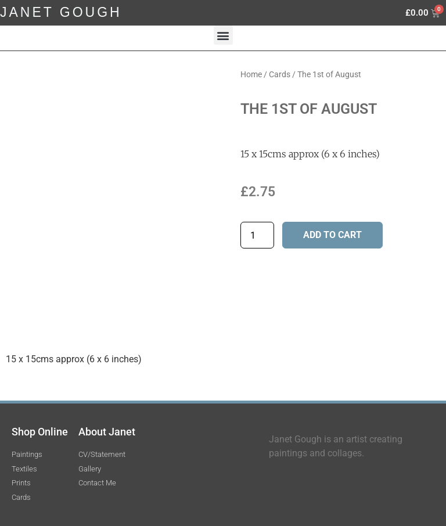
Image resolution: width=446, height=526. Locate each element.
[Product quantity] (257, 235)
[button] (223, 35)
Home (251, 74)
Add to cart (332, 234)
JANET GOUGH (61, 12)
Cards (279, 74)
